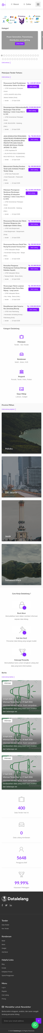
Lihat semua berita (7, 677)
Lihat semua (5, 62)
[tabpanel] (20, 42)
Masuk (15, 4)
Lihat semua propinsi (8, 409)
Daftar (27, 4)
